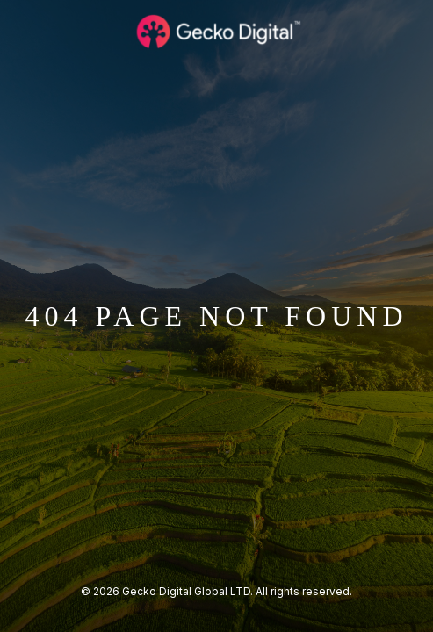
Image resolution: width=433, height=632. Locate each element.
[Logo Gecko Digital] (217, 31)
